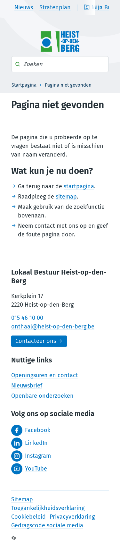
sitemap (66, 196)
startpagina (79, 186)
